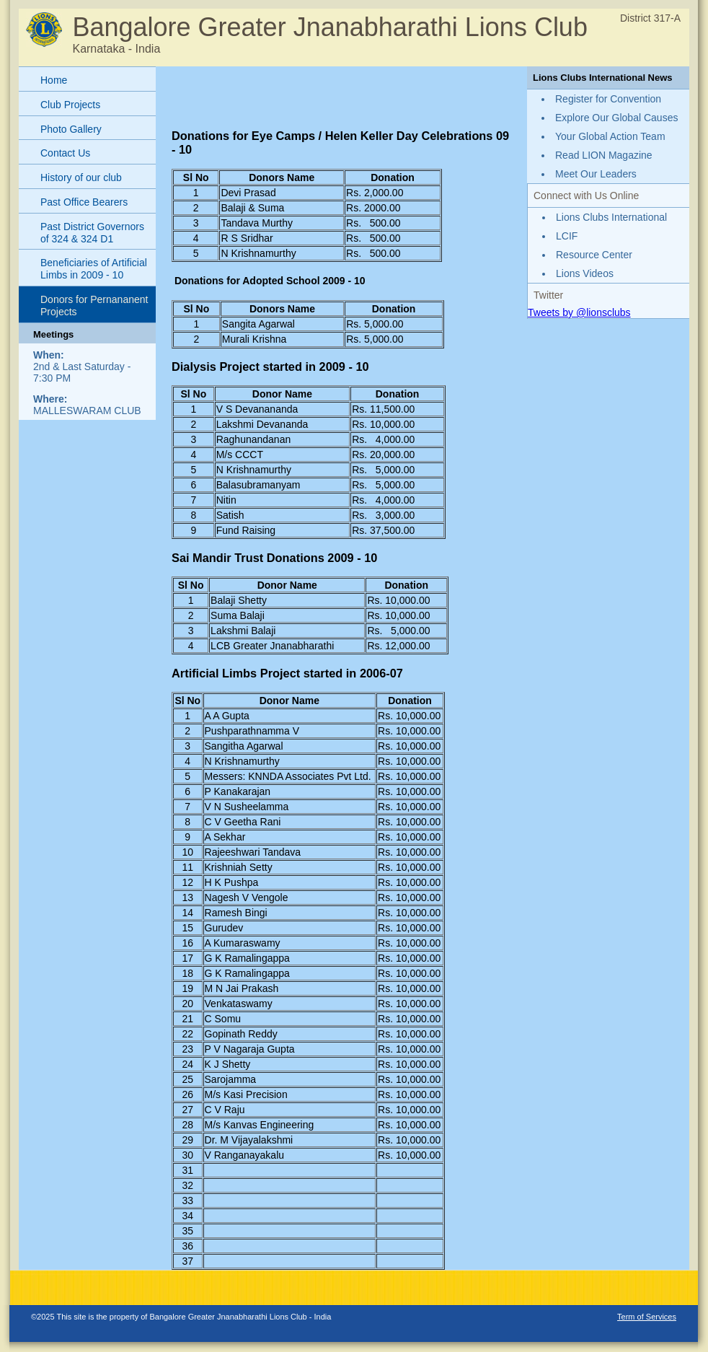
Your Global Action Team (610, 136)
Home (53, 80)
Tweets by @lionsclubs (579, 312)
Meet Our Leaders (596, 174)
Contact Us (65, 153)
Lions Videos (585, 273)
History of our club (81, 177)
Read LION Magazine (603, 155)
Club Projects (70, 104)
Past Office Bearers (84, 202)
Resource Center (594, 254)
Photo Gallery (71, 129)
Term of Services (646, 1316)
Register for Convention (608, 99)
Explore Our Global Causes (616, 117)
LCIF (567, 236)
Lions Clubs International (611, 217)
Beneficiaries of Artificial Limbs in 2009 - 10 (93, 269)
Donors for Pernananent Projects (94, 305)
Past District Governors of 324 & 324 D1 (92, 233)
